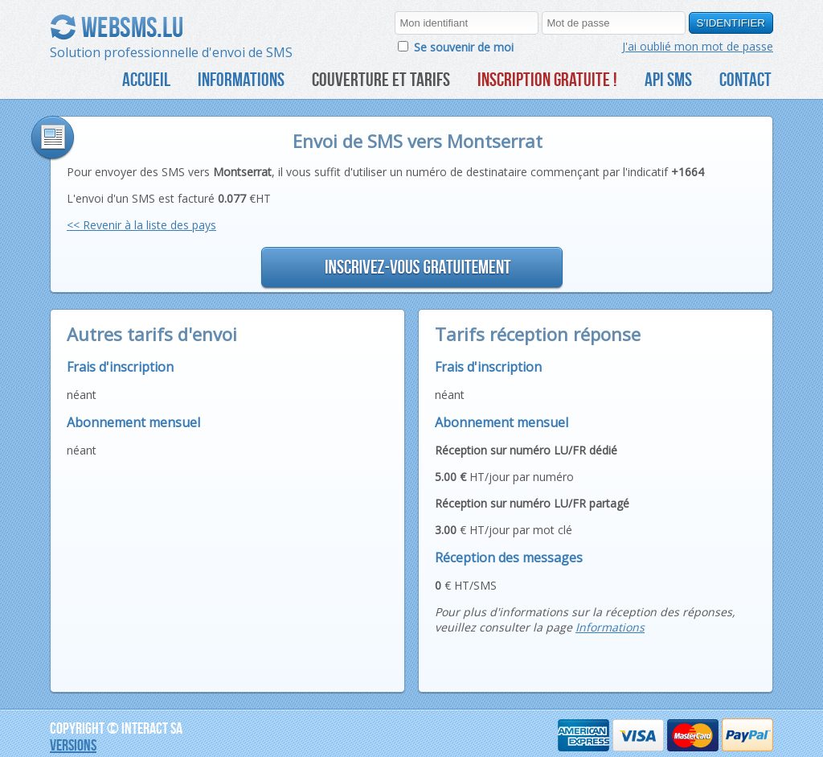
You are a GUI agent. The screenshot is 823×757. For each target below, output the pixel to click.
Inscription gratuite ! (547, 79)
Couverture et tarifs (381, 79)
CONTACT (745, 79)
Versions (73, 744)
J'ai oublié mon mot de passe (697, 46)
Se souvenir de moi (464, 47)
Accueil (146, 79)
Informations (241, 79)
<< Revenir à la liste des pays (141, 224)
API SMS (668, 79)
